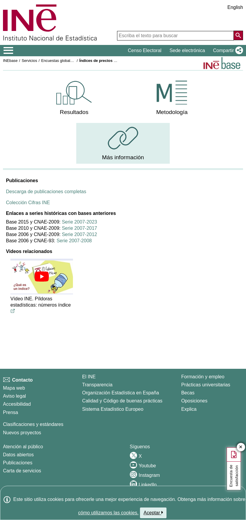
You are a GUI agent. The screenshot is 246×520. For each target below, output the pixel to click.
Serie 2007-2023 (79, 221)
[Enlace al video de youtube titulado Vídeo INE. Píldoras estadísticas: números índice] (12, 311)
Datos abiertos (18, 454)
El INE (89, 376)
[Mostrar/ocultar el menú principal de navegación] (8, 50)
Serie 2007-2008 (74, 240)
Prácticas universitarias (205, 384)
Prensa (10, 412)
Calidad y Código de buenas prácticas (122, 400)
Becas (187, 392)
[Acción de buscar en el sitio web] (238, 35)
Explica (189, 409)
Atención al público (23, 446)
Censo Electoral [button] (144, 50)
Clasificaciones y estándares (33, 424)
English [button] (235, 7)
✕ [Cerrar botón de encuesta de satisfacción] (240, 447)
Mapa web (14, 388)
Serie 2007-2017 (79, 228)
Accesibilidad (17, 404)
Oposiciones (194, 400)
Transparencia (97, 384)
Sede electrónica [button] (187, 50)
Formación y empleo (202, 376)
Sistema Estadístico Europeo (112, 409)
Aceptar (153, 512)
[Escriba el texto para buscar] (175, 35)
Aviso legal (14, 396)
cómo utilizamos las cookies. (108, 512)
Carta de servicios (22, 470)
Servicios (29, 60)
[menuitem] (74, 98)
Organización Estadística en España (120, 392)
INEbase (10, 60)
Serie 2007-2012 (79, 234)
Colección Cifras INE (28, 202)
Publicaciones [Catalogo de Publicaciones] (17, 462)
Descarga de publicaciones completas (46, 191)
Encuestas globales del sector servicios (74, 60)
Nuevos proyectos (22, 432)
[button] (227, 50)
